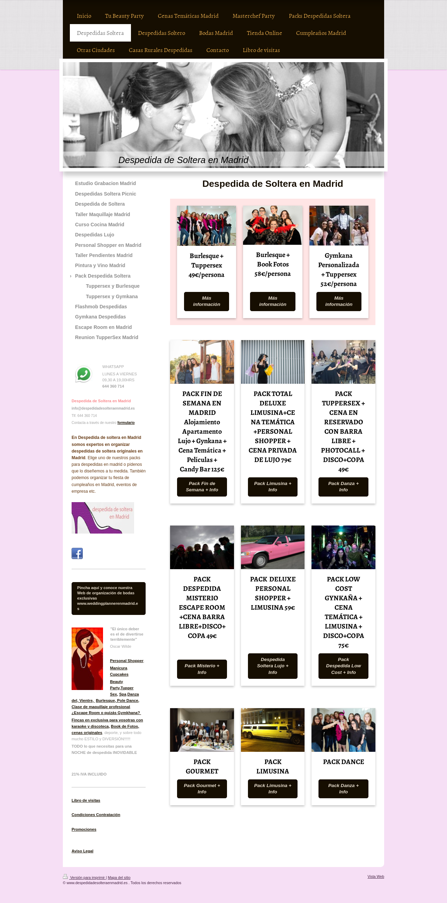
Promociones (84, 829)
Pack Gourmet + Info (202, 788)
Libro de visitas (86, 800)
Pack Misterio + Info (202, 669)
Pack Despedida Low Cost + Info (343, 666)
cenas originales (87, 733)
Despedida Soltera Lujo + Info (272, 666)
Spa (122, 694)
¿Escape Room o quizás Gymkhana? (106, 713)
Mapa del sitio (119, 877)
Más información (206, 301)
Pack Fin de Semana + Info (202, 486)
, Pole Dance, (127, 700)
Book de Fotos (124, 726)
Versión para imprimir (84, 877)
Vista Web (376, 876)
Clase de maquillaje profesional (101, 707)
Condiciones (83, 815)
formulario (125, 423)
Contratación (107, 815)
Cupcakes (119, 674)
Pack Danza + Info (343, 486)
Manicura (118, 668)
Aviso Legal (82, 851)
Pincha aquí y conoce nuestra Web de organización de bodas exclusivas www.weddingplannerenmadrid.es (107, 598)
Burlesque (105, 700)
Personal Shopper (127, 661)
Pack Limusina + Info (273, 486)
